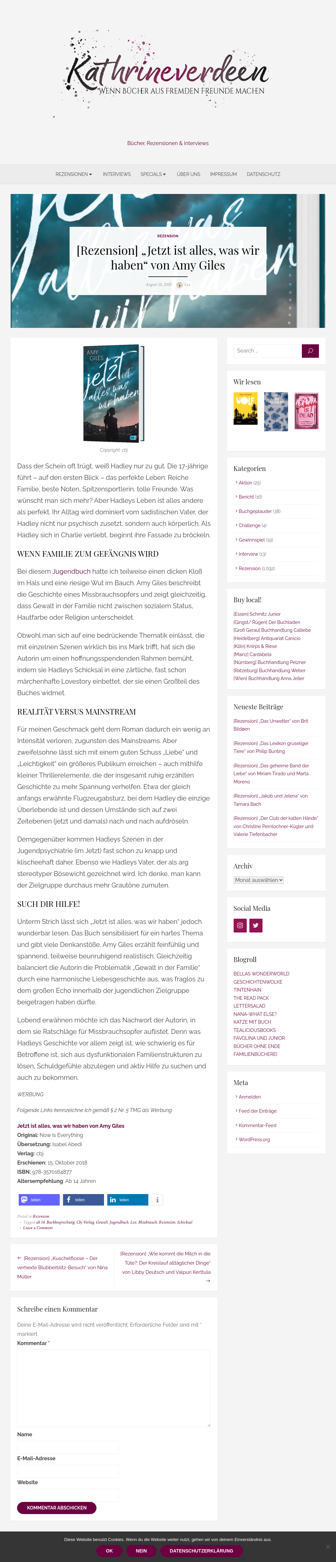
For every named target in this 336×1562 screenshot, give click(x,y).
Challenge (250, 525)
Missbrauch (147, 1222)
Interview (248, 554)
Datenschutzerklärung (201, 1550)
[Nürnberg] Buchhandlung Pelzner (270, 662)
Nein (141, 1550)
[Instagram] (240, 926)
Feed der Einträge (258, 1111)
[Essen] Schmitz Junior (257, 614)
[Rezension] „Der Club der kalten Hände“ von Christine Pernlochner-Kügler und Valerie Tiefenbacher (276, 826)
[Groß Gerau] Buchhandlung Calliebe (272, 630)
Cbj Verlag (85, 1222)
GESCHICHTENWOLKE (258, 982)
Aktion (245, 482)
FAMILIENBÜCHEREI (255, 1054)
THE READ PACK (251, 998)
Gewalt (102, 1222)
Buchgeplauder (255, 511)
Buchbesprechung (60, 1222)
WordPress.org (254, 1140)
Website (27, 1482)
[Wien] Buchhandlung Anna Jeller (269, 678)
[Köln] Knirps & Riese (255, 646)
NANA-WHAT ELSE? (255, 1014)
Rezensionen (71, 174)
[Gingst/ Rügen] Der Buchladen (267, 622)
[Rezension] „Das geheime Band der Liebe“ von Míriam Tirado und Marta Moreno (271, 773)
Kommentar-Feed (258, 1125)
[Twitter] (255, 926)
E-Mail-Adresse (36, 1458)
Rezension (168, 236)
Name (24, 1434)
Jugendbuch (71, 572)
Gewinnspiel (252, 540)
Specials (151, 174)
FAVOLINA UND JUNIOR (259, 1038)
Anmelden (250, 1097)
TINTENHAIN (248, 990)
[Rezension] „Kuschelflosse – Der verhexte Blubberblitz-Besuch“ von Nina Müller (62, 1267)
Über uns (188, 174)
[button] (39, 1200)
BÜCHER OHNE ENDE (257, 1046)
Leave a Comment (37, 1228)
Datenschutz (263, 174)
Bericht (246, 497)
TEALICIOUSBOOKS (255, 1030)
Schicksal (184, 1222)
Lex (187, 285)
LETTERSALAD (249, 1006)
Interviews (117, 174)
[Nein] (328, 1546)
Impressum (223, 174)
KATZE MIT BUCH (252, 1022)
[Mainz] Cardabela (252, 654)
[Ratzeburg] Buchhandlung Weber (269, 670)
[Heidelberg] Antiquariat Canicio (267, 638)
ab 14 (40, 1222)
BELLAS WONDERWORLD (261, 974)
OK (109, 1550)
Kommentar (33, 1343)
